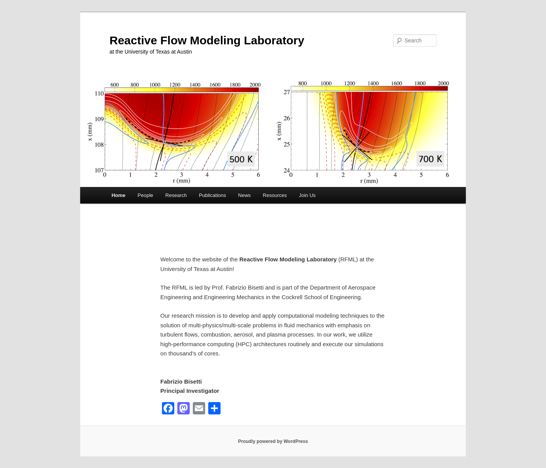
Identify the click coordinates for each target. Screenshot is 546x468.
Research (176, 195)
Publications (212, 195)
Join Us (307, 195)
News (244, 195)
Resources (275, 195)
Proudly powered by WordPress (273, 441)
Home (118, 195)
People (145, 195)
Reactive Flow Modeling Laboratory (207, 40)
